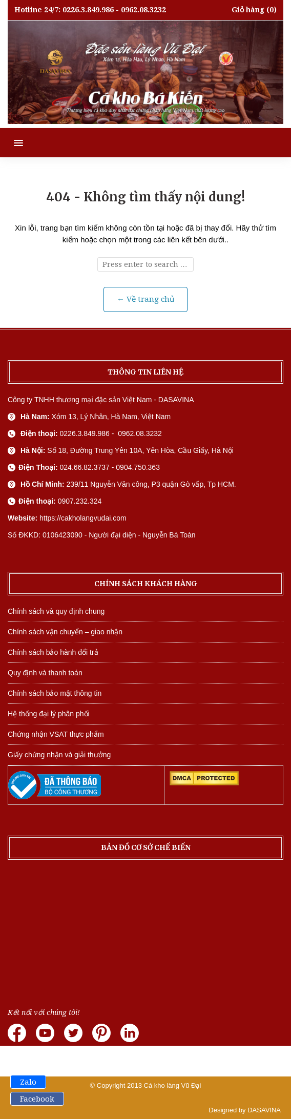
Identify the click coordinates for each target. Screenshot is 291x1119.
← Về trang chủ (145, 299)
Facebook (37, 1099)
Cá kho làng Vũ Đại (172, 1085)
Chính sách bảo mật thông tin (54, 693)
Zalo (28, 1082)
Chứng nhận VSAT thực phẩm (56, 734)
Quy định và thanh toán (45, 673)
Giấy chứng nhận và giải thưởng (59, 755)
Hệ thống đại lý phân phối (49, 714)
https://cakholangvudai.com (83, 518)
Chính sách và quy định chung (56, 611)
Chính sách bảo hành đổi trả (53, 652)
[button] (11, 142)
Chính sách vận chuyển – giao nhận (65, 632)
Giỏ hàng (248, 10)
